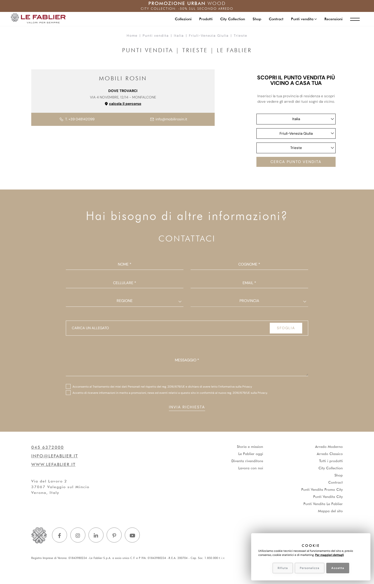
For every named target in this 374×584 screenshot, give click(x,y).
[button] (302, 19)
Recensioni (331, 18)
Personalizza (309, 568)
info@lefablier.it (54, 457)
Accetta (337, 568)
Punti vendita (156, 35)
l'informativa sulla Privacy (235, 387)
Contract (274, 18)
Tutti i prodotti (331, 462)
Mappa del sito (330, 512)
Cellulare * (124, 283)
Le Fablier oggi (250, 455)
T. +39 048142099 (77, 119)
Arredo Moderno (329, 448)
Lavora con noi (250, 469)
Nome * (124, 265)
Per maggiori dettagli (329, 555)
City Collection (230, 18)
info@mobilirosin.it (168, 119)
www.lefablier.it (53, 465)
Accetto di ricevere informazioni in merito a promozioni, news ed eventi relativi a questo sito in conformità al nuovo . (170, 393)
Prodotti (204, 18)
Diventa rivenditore (247, 462)
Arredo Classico (330, 455)
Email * (249, 283)
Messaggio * (187, 360)
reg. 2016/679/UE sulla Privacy (247, 393)
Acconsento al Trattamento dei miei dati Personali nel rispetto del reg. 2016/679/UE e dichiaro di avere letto (162, 387)
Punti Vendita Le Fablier (323, 505)
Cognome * (249, 265)
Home (132, 35)
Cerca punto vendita (296, 162)
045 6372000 (47, 448)
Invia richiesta (187, 407)
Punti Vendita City (328, 498)
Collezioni (181, 18)
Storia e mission (250, 448)
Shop (255, 18)
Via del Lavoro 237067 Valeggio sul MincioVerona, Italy (60, 488)
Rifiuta (283, 568)
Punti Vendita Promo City (322, 491)
